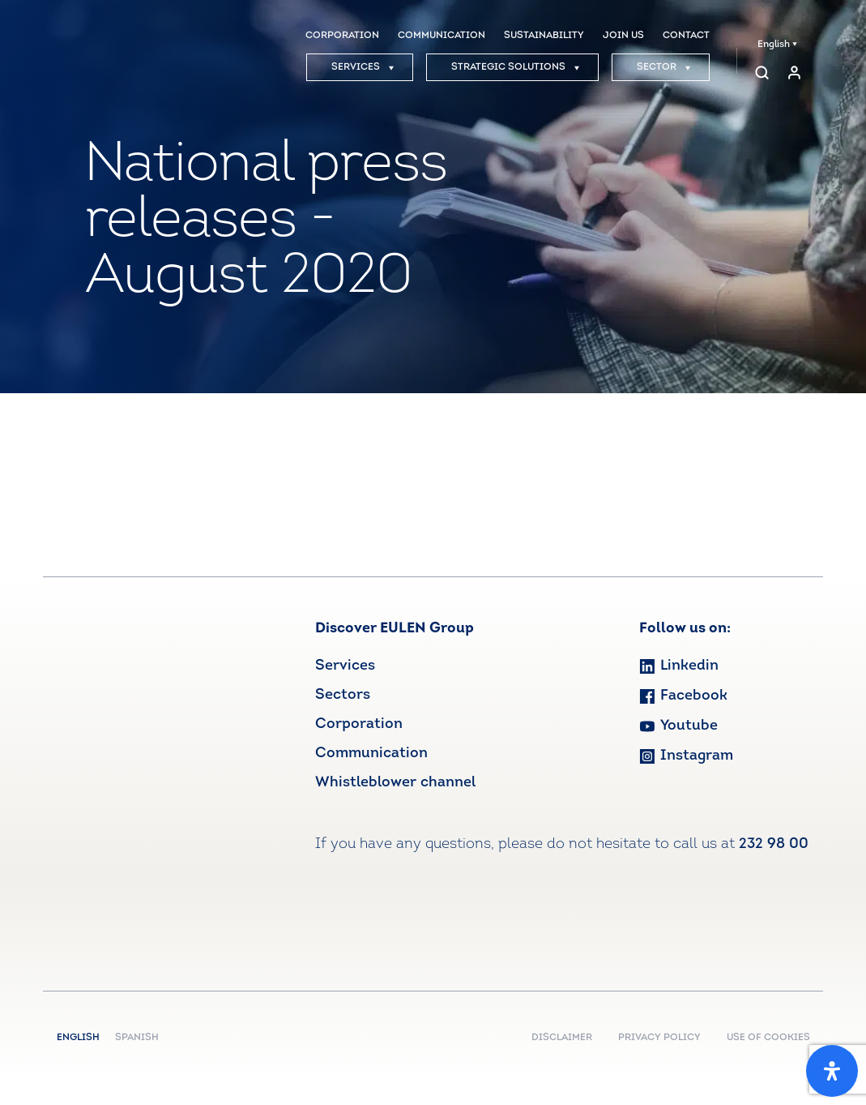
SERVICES (363, 67)
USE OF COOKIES (768, 1038)
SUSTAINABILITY (544, 36)
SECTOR (664, 67)
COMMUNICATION (441, 36)
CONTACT (686, 36)
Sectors (342, 695)
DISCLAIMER (561, 1038)
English (777, 44)
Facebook (683, 696)
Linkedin (679, 666)
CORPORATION (342, 36)
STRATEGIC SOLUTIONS (515, 67)
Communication (371, 753)
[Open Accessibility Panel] (832, 1071)
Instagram (686, 756)
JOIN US (623, 36)
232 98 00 (773, 844)
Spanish (137, 1038)
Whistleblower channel (395, 782)
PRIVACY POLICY (659, 1038)
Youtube (678, 726)
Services (345, 666)
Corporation (359, 724)
